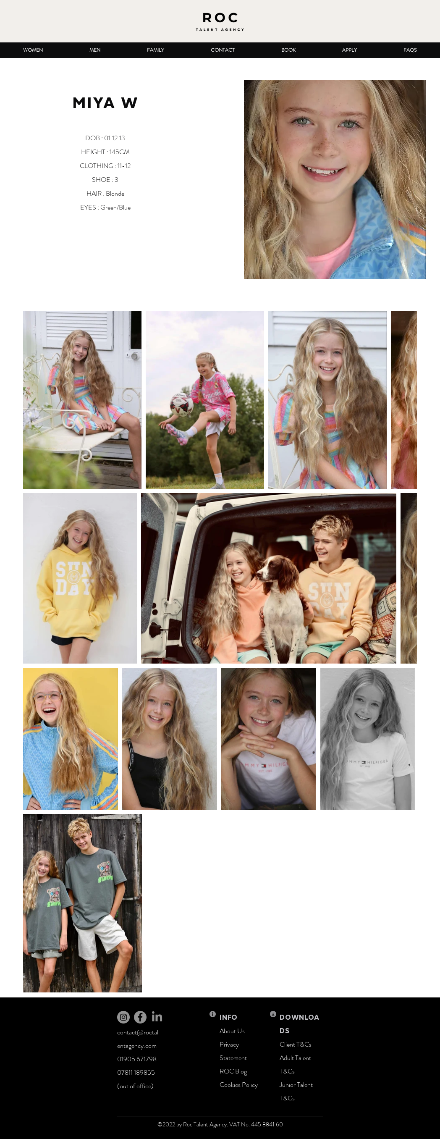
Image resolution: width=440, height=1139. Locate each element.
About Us (232, 1031)
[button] (33, 50)
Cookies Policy (239, 1084)
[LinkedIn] (157, 1017)
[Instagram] (123, 1017)
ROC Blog (233, 1071)
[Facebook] (140, 1017)
